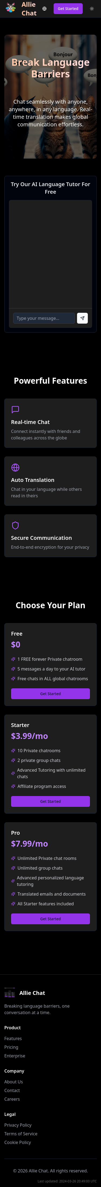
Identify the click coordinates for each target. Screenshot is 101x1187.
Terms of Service (20, 1134)
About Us (13, 1082)
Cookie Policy (17, 1142)
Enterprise (14, 1056)
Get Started (68, 8)
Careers (12, 1099)
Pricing (11, 1047)
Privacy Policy (18, 1125)
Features (13, 1038)
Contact (12, 1090)
